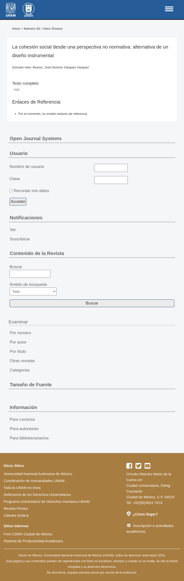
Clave (15, 179)
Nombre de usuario (27, 166)
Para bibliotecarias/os (29, 438)
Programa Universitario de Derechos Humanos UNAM (47, 501)
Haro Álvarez (53, 28)
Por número (20, 333)
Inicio (16, 28)
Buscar (30, 271)
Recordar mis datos (31, 190)
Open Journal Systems (36, 138)
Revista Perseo (16, 508)
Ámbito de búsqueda (33, 288)
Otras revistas (22, 361)
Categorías (20, 370)
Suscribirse (20, 239)
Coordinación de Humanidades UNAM (34, 481)
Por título (18, 351)
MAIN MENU (169, 8)
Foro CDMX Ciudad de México (28, 534)
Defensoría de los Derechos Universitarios (37, 494)
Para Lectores (22, 419)
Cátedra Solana (16, 515)
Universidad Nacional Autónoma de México (38, 474)
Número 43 (32, 28)
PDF (17, 90)
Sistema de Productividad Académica (33, 541)
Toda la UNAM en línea (22, 488)
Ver (13, 229)
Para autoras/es (24, 428)
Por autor (18, 342)
